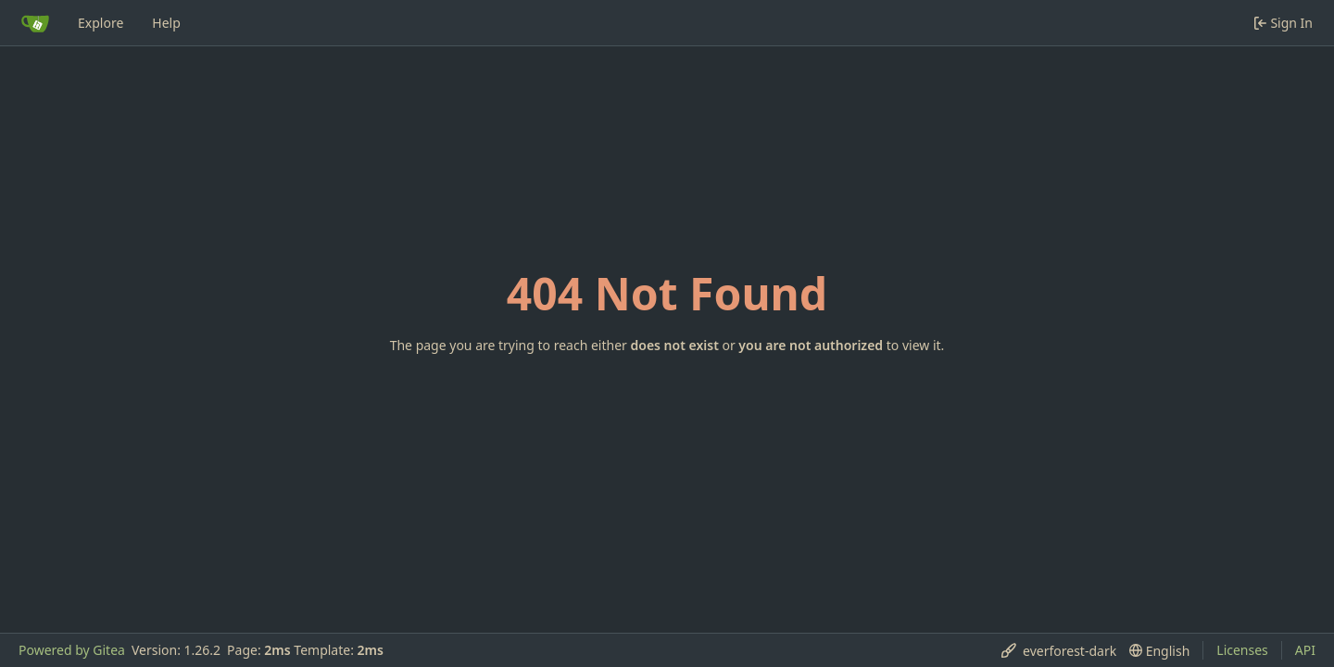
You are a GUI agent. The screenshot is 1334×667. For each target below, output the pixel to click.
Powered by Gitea (72, 650)
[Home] (35, 23)
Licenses (1242, 650)
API (1305, 650)
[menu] (1058, 651)
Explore (100, 22)
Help (166, 22)
